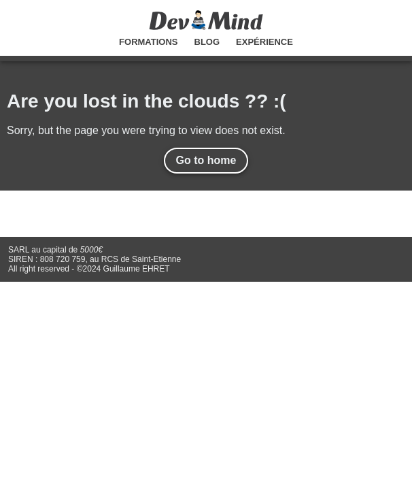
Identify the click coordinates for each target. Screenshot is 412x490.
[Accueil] (205, 26)
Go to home (206, 160)
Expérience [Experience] (264, 42)
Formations (148, 42)
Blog (207, 42)
